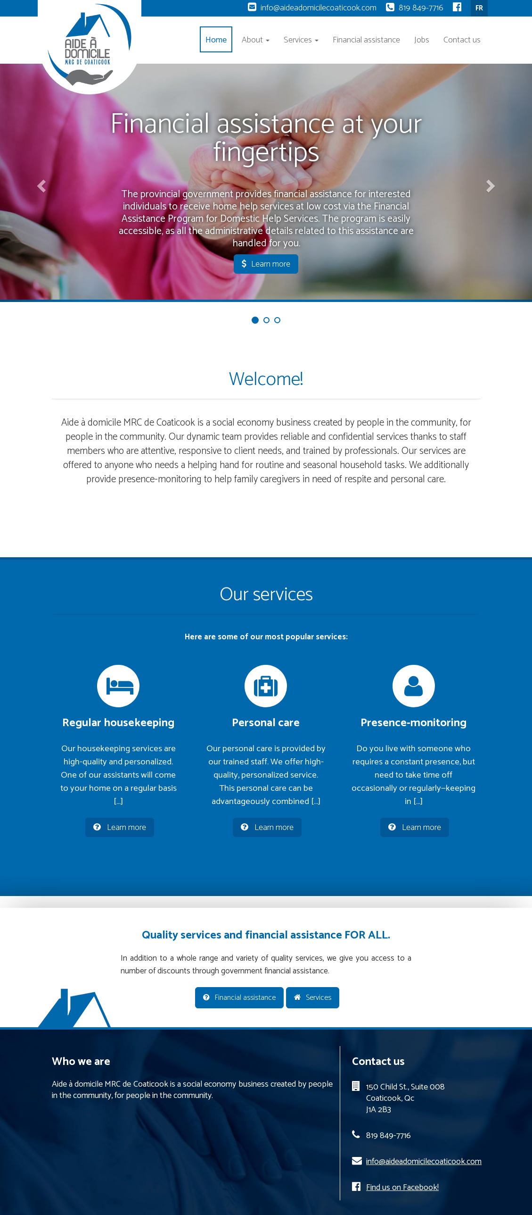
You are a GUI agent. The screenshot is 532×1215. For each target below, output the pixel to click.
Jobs (421, 40)
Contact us (462, 40)
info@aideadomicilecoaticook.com (318, 8)
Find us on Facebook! (402, 1188)
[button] (40, 183)
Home (216, 40)
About (256, 40)
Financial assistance (366, 40)
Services (301, 40)
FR (479, 8)
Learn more (266, 264)
